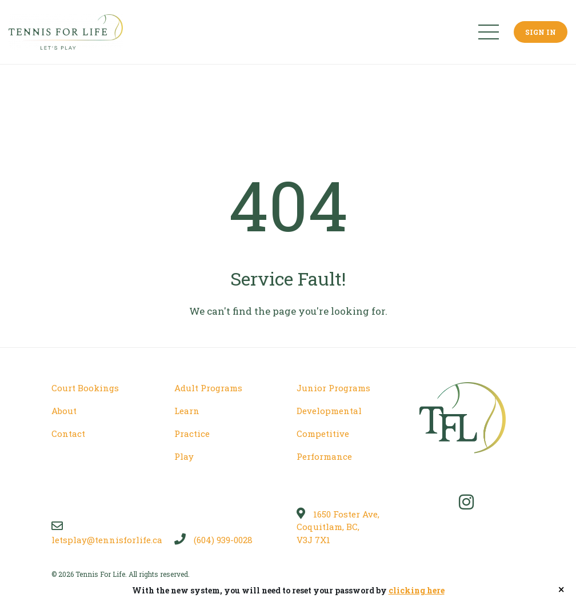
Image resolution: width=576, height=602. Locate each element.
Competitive (323, 433)
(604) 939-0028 (213, 539)
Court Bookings (85, 388)
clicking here (417, 590)
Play (184, 456)
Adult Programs (208, 388)
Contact (68, 433)
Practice (192, 433)
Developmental (329, 410)
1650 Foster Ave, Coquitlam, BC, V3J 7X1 (338, 526)
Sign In (540, 32)
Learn (186, 410)
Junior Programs (333, 388)
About (64, 410)
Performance (324, 456)
